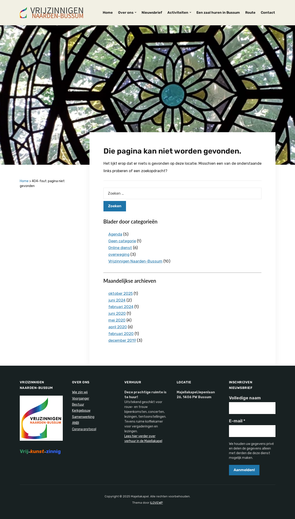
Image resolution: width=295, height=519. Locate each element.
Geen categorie (122, 241)
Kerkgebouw (81, 411)
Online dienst (120, 247)
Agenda (115, 234)
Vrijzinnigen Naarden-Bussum (135, 261)
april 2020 (117, 327)
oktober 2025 (120, 293)
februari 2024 (121, 306)
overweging (119, 254)
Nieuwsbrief (152, 12)
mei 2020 (117, 320)
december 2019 (122, 340)
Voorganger (80, 399)
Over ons (125, 12)
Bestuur (78, 405)
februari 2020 (121, 333)
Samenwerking (83, 417)
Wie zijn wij (80, 392)
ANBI (75, 423)
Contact (268, 12)
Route (250, 12)
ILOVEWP (156, 502)
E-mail (237, 421)
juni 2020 (117, 313)
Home (108, 12)
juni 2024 (117, 300)
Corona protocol (84, 429)
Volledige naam (245, 398)
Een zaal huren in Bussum (218, 12)
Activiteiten (177, 12)
